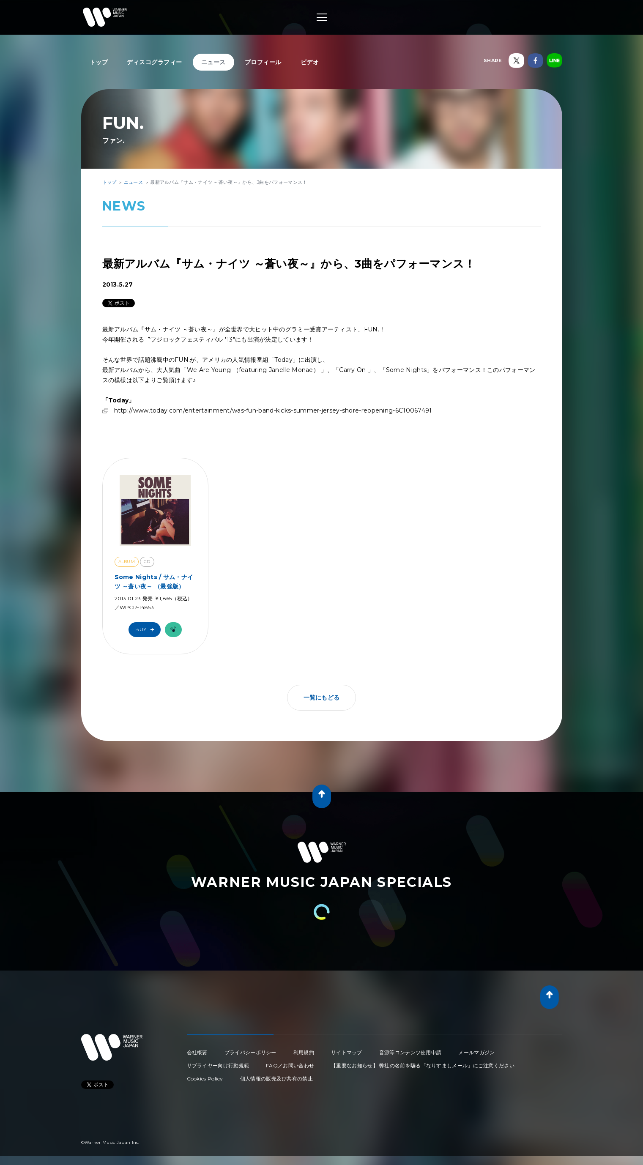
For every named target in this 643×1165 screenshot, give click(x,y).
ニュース (213, 62)
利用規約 (303, 1052)
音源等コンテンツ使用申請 (410, 1052)
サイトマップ (346, 1052)
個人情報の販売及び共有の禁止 (276, 1078)
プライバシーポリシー (250, 1052)
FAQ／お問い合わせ (290, 1065)
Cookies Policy (205, 1078)
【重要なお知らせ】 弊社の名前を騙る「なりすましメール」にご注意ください (422, 1065)
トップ (99, 62)
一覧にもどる (322, 697)
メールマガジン (476, 1052)
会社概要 (197, 1052)
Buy (146, 629)
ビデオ (310, 62)
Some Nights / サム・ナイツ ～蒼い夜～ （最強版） (154, 581)
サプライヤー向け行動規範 (218, 1065)
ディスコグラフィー (154, 62)
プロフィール (263, 62)
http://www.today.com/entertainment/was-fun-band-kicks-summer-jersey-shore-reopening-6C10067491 (273, 410)
